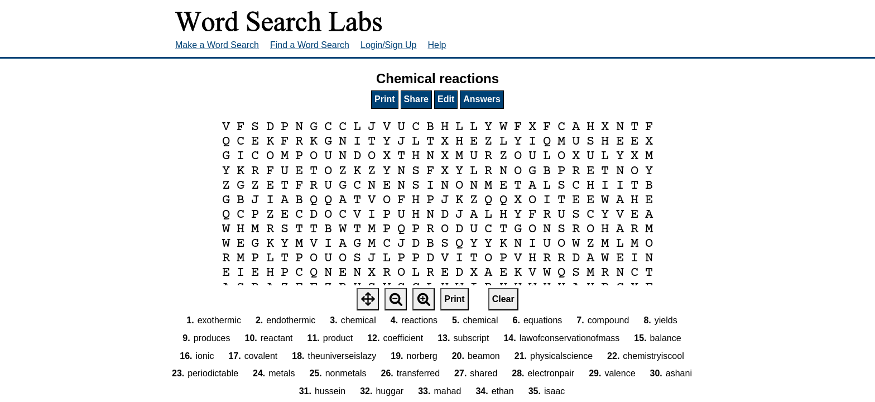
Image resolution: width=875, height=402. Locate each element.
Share (416, 99)
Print (384, 99)
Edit (446, 99)
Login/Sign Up (388, 45)
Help (437, 45)
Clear (503, 299)
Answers (482, 99)
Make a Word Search (217, 45)
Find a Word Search (309, 45)
